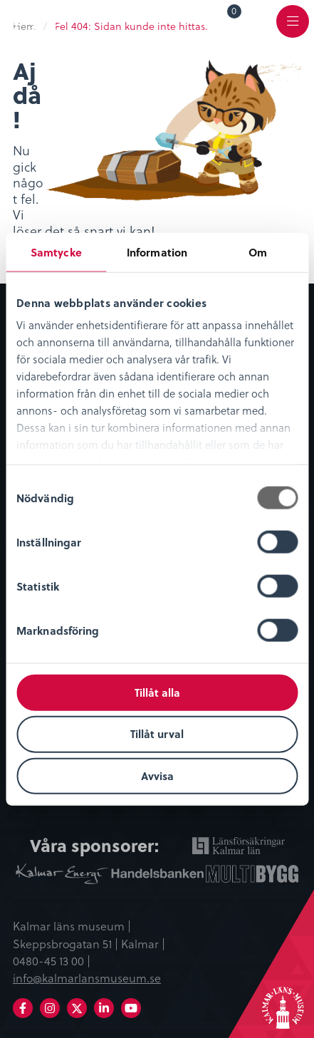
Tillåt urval (157, 734)
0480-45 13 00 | (51, 960)
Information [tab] (157, 251)
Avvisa (157, 776)
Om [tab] (257, 251)
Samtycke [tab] (56, 251)
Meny (292, 29)
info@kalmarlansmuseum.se (87, 977)
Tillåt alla (157, 692)
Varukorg (234, 13)
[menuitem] (224, 20)
